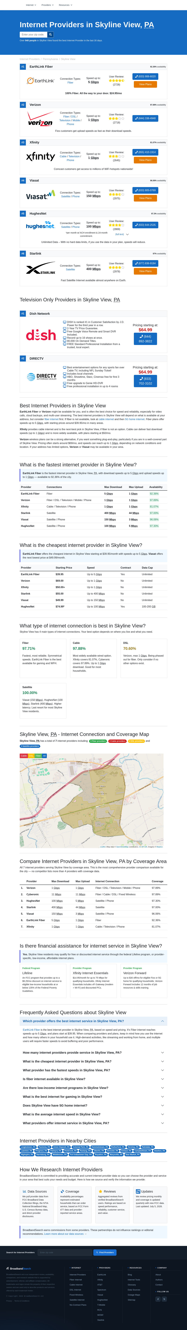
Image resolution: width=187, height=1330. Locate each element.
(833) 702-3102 (145, 381)
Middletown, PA (60, 1154)
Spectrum (101, 1290)
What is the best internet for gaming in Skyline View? (62, 1096)
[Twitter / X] (164, 1299)
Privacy (9, 1301)
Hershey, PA (133, 1147)
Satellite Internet (77, 1300)
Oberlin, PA (99, 1151)
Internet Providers (78, 1274)
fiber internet (51, 419)
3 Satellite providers (30, 746)
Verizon (25, 500)
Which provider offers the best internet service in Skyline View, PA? (73, 1021)
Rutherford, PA (117, 1147)
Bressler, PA (112, 1151)
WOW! (100, 1315)
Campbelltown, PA (142, 1151)
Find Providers (105, 1252)
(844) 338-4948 (145, 118)
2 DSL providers (136, 741)
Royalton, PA (101, 1154)
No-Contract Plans (78, 1305)
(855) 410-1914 (145, 152)
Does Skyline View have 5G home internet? (55, 1105)
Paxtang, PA (85, 1151)
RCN (99, 1310)
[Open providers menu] (47, 5)
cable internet (106, 419)
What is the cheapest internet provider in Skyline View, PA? (67, 1061)
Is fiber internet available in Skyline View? (54, 1079)
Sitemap (131, 1300)
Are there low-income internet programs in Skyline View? (65, 1088)
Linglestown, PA (28, 1147)
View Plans (145, 84)
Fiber (70, 82)
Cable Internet (76, 1285)
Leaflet (102, 847)
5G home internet (135, 419)
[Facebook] (158, 1299)
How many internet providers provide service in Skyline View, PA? (72, 1052)
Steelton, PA (159, 1151)
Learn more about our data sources (64, 1234)
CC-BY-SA (143, 847)
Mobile (76, 120)
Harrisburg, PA (43, 1154)
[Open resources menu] (65, 5)
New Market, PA (133, 1154)
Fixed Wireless (76, 1295)
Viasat (24, 519)
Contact (159, 1285)
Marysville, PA (116, 1154)
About (158, 1274)
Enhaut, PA (126, 1151)
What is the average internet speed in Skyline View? (61, 1114)
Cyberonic (32, 894)
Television (64, 120)
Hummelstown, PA (100, 1147)
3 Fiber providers (98, 741)
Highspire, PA (27, 1154)
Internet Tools (134, 1280)
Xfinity (25, 506)
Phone (70, 124)
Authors (159, 1280)
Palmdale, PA (148, 1147)
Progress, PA (41, 1151)
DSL (73, 116)
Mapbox (160, 847)
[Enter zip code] (65, 1252)
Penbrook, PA (70, 1151)
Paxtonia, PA (44, 1147)
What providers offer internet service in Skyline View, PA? (66, 1123)
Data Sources (134, 1290)
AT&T (99, 1285)
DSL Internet (75, 1290)
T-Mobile (101, 1305)
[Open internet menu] (31, 5)
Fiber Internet (76, 1280)
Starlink (25, 513)
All (44, 756)
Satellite (65, 196)
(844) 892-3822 (145, 339)
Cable (63, 156)
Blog (130, 1274)
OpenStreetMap (122, 847)
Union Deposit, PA (61, 1147)
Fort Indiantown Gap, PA (81, 1154)
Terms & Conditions (21, 1301)
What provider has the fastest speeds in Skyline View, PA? (66, 1070)
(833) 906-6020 (145, 76)
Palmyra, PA (55, 1151)
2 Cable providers (118, 741)
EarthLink (101, 1274)
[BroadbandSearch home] (18, 1268)
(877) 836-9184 (145, 263)
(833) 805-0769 (145, 190)
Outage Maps (134, 1295)
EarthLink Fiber (30, 493)
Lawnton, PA (26, 1151)
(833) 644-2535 (145, 225)
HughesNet (27, 526)
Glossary (132, 1285)
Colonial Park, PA (80, 1147)
